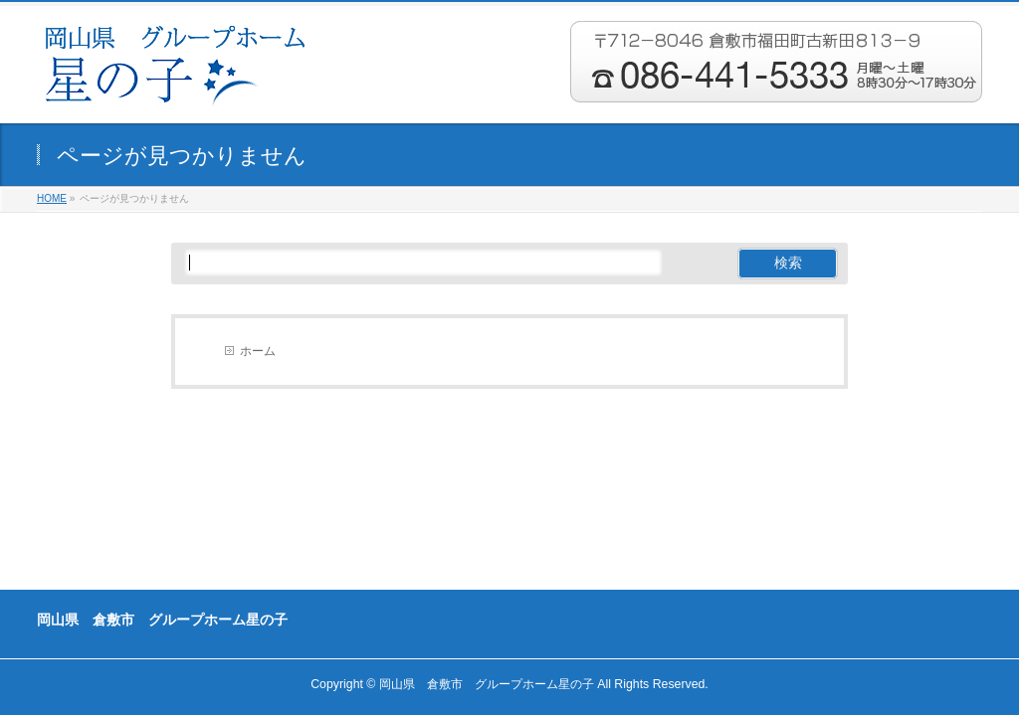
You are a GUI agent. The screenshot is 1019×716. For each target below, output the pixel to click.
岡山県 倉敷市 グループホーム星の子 (486, 684)
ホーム (258, 351)
